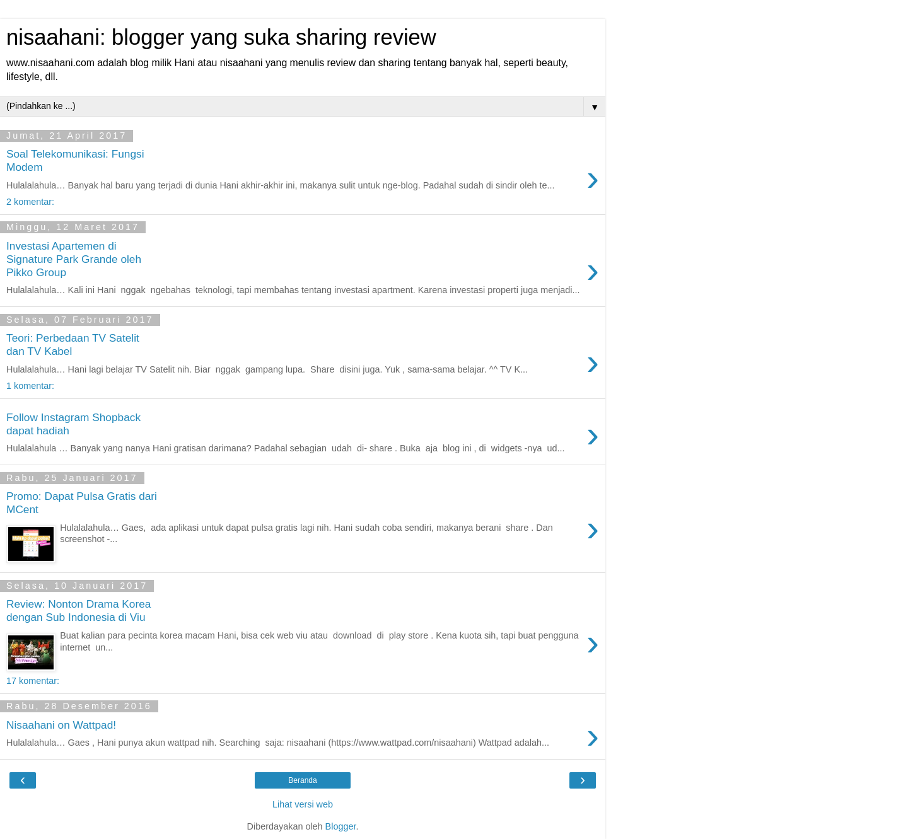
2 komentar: (30, 202)
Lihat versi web (302, 804)
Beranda (302, 780)
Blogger (340, 826)
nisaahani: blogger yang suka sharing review (221, 37)
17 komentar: (32, 681)
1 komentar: (30, 386)
